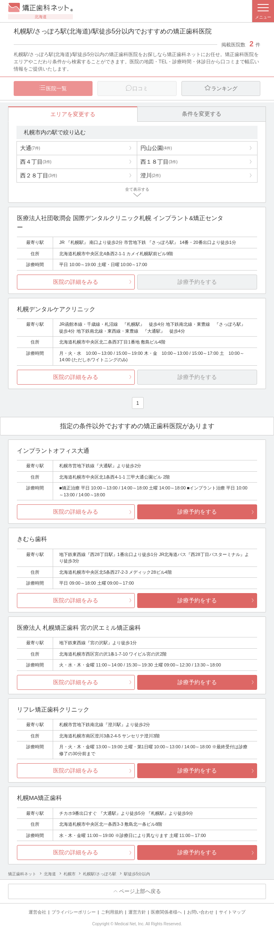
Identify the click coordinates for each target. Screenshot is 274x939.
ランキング (224, 88)
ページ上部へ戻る (140, 892)
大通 (30, 148)
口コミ (140, 88)
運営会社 (37, 912)
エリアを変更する (72, 114)
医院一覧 (56, 88)
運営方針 (137, 912)
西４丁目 (36, 161)
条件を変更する (201, 113)
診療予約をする (197, 512)
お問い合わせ (200, 912)
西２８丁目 (38, 175)
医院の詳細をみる (75, 282)
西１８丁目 (158, 161)
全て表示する (137, 189)
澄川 (150, 175)
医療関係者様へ (166, 912)
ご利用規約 (112, 912)
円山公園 (156, 148)
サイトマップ (232, 912)
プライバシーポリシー (74, 912)
